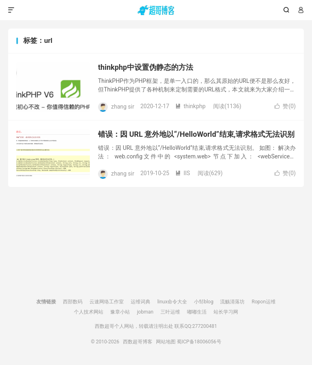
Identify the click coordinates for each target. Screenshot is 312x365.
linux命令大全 (172, 302)
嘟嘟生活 (197, 312)
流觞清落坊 (232, 302)
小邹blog (203, 302)
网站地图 (166, 342)
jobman (145, 312)
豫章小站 (120, 312)
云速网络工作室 (106, 302)
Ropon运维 (263, 302)
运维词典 (140, 302)
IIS (182, 173)
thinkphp (190, 106)
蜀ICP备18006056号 (199, 342)
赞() (285, 106)
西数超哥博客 (156, 10)
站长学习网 (226, 312)
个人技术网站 (88, 312)
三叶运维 (170, 312)
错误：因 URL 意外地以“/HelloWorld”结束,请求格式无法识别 (196, 134)
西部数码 (72, 302)
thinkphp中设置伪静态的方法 (145, 67)
